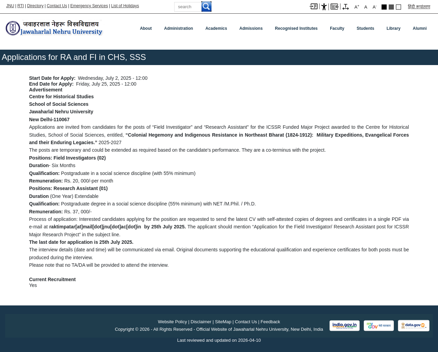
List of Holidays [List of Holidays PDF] (125, 5)
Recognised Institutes (296, 28)
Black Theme (384, 7)
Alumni (420, 28)
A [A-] (375, 7)
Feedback (270, 321)
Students (365, 28)
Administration (178, 28)
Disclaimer (201, 321)
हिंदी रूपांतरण (419, 6)
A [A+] (357, 7)
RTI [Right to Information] (20, 5)
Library (394, 28)
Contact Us (57, 5)
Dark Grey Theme (391, 7)
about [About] (146, 28)
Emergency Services (89, 5)
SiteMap (223, 321)
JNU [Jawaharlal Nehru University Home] (10, 5)
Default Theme (398, 7)
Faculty (337, 28)
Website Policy (172, 321)
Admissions (251, 28)
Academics (216, 28)
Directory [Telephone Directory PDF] (35, 5)
